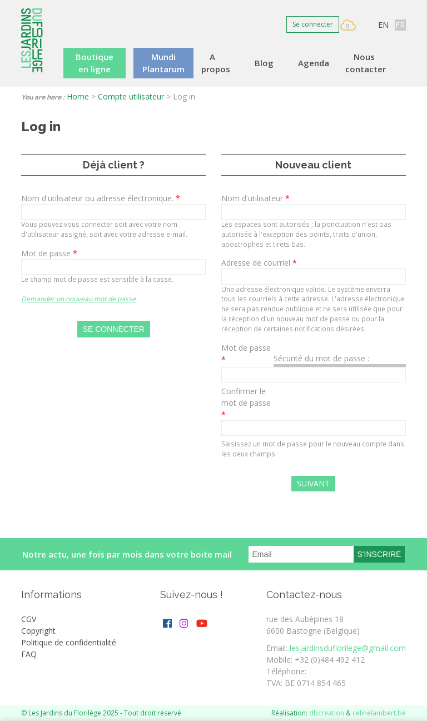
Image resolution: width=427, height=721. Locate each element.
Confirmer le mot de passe (246, 403)
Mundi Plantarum (163, 63)
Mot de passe (49, 253)
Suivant (313, 483)
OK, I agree (333, 684)
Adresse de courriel (259, 262)
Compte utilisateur (131, 96)
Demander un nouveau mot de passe (78, 299)
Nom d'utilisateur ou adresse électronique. (100, 198)
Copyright (38, 630)
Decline (387, 684)
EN (383, 24)
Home (78, 96)
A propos (215, 63)
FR (400, 24)
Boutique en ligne (94, 63)
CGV (28, 619)
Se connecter (312, 24)
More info (38, 713)
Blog (264, 62)
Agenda (313, 62)
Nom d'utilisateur (255, 198)
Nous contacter (365, 63)
